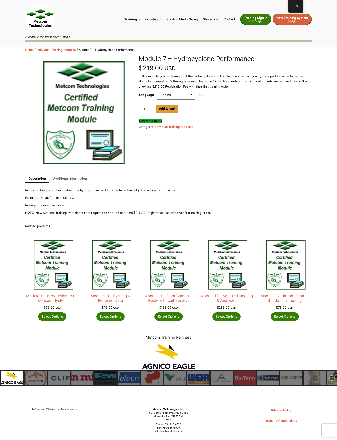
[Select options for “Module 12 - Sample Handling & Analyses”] (226, 316)
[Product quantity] (146, 109)
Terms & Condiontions (281, 420)
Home (29, 50)
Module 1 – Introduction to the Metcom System (52, 298)
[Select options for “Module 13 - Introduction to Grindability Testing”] (285, 316)
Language (146, 95)
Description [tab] (37, 178)
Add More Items (150, 121)
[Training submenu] (139, 19)
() (255, 19)
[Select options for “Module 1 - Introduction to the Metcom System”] (52, 316)
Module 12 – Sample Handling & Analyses (226, 298)
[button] (12, 378)
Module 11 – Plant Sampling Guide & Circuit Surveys (168, 298)
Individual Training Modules (56, 50)
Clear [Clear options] (201, 95)
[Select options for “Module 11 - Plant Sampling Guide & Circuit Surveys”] (168, 316)
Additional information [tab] (70, 178)
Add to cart (167, 108)
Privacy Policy (281, 410)
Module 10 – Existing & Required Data (110, 298)
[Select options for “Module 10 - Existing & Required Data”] (110, 316)
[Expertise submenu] (160, 19)
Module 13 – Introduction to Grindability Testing (284, 298)
